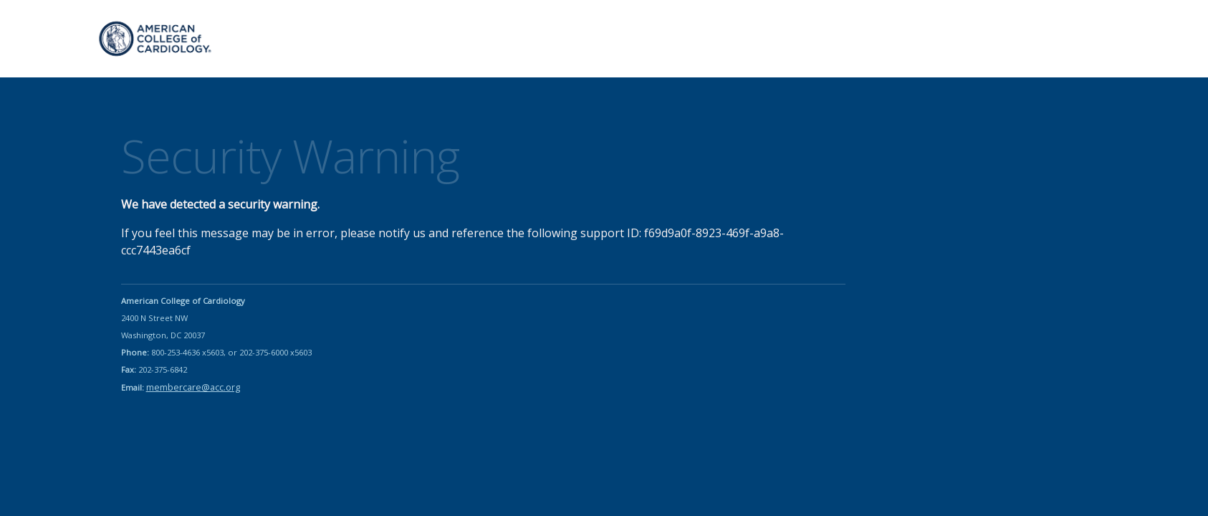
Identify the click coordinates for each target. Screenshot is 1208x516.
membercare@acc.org (193, 387)
